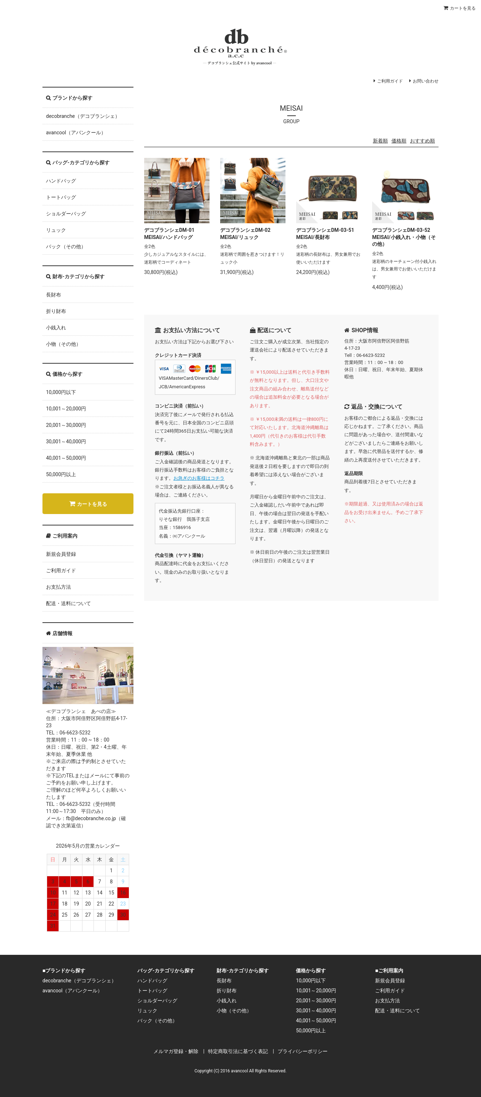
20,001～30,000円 (66, 425)
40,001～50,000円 (66, 458)
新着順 (380, 141)
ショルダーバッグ (66, 213)
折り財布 (56, 311)
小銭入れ (56, 327)
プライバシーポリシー (303, 1051)
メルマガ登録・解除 (175, 1051)
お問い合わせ (426, 81)
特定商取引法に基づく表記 (238, 1051)
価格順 (398, 141)
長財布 (53, 295)
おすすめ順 (422, 141)
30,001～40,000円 (66, 441)
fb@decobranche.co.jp (91, 818)
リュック (56, 230)
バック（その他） (66, 246)
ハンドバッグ (61, 181)
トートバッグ (61, 197)
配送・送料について (68, 603)
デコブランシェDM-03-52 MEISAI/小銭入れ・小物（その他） (404, 237)
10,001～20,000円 (66, 409)
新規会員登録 (61, 554)
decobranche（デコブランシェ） (83, 116)
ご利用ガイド (390, 81)
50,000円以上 (61, 474)
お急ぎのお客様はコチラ (198, 478)
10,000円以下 (61, 392)
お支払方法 (58, 587)
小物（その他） (63, 344)
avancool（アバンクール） (76, 132)
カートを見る (463, 8)
